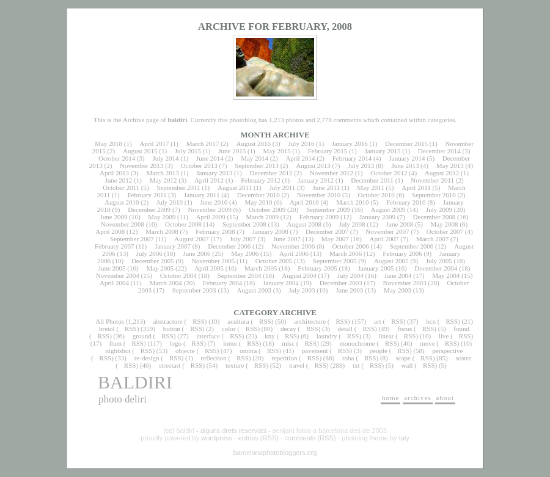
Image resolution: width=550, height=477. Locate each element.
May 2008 (444, 224)
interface (207, 336)
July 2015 (188, 151)
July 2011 (282, 187)
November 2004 (117, 275)
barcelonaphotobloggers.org (275, 452)
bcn (431, 321)
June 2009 (114, 216)
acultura (238, 321)
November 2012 (331, 173)
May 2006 (244, 253)
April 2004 (114, 282)
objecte (185, 350)
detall (345, 328)
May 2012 (163, 180)
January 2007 (173, 246)
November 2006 (293, 246)
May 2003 (397, 290)
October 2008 (183, 224)
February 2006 (402, 253)
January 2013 (214, 173)
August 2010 (122, 202)
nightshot (117, 350)
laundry (327, 336)
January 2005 (376, 268)
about (445, 397)
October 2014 (116, 158)
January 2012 (316, 180)
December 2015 (406, 143)
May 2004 (446, 275)
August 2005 (391, 260)
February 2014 (352, 158)
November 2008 (122, 224)
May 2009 (161, 216)
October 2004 (178, 275)
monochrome (357, 343)
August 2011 (235, 187)
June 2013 (405, 165)
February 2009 (319, 216)
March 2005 (260, 268)
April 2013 (114, 173)
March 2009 (262, 216)
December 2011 (372, 180)
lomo (230, 343)
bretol (107, 328)
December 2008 (434, 216)
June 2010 (213, 202)
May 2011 (370, 187)
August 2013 (313, 165)
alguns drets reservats (233, 430)
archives (417, 397)
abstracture (168, 321)
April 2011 (416, 187)
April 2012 (209, 180)
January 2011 (202, 194)
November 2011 (432, 180)
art (377, 321)
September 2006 (412, 246)
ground (142, 336)
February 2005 (317, 268)
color (229, 328)
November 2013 (141, 165)
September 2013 (257, 165)
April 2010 (304, 202)
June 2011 (326, 187)
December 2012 (270, 173)
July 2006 (149, 253)
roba (348, 358)
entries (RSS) (258, 438)
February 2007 (114, 246)
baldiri (135, 382)
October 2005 (273, 260)
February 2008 (215, 231)
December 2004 (435, 268)
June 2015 (232, 151)
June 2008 (399, 224)
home (390, 397)
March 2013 (162, 173)
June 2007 (287, 238)
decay (288, 328)
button (171, 328)
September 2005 (335, 260)
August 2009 (388, 209)
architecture (310, 321)
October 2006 (350, 246)
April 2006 (294, 253)
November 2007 (387, 231)
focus (405, 328)
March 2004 (165, 282)
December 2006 (229, 246)
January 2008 (270, 231)
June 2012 (118, 180)
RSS (199, 321)
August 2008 (304, 224)
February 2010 (405, 202)
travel (296, 365)
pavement (315, 350)
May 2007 (335, 238)
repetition (284, 358)
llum (115, 343)
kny (270, 336)
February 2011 (146, 194)
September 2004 (240, 275)
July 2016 (301, 143)
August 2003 (254, 290)
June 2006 (197, 253)
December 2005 (152, 260)
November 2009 (209, 209)
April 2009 (211, 216)
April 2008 (110, 231)
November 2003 (405, 282)
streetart (169, 365)
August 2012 (442, 173)
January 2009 (377, 216)
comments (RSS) (310, 438)
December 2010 (258, 194)
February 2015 (327, 151)
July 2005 (439, 260)
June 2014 (210, 158)
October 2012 (388, 173)
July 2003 (301, 290)
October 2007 (445, 231)
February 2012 (260, 180)
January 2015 (383, 151)
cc (169, 430)
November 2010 (318, 194)
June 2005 (112, 268)
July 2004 (350, 275)
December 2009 (149, 209)
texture (235, 365)
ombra (248, 350)
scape (402, 358)
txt (356, 365)
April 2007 (384, 238)
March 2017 (202, 143)
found (461, 328)
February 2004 (222, 282)
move (427, 343)
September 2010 (434, 194)
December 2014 (439, 151)
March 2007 (432, 238)
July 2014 (165, 158)
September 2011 (178, 187)
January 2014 (407, 158)
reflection (214, 358)
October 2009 (267, 209)
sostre (463, 358)
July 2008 (352, 224)
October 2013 (199, 165)
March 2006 (345, 253)
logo (176, 343)
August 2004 (299, 275)
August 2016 (254, 143)
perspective (447, 350)
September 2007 (132, 238)
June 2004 (398, 275)
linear (386, 336)
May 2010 (259, 202)
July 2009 (439, 209)
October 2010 (376, 194)
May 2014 (254, 158)
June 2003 (349, 290)
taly (404, 438)
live (444, 336)
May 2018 (108, 143)
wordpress (216, 438)
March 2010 (352, 202)
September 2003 (194, 290)
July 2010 (169, 202)
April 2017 (154, 143)
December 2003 (341, 282)
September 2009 (328, 209)
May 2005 (160, 268)
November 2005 (213, 260)
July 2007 (243, 238)
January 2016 (350, 143)
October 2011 (121, 187)
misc (288, 343)
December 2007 (327, 231)
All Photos (109, 321)
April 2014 (300, 158)
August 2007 (191, 238)
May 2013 (450, 165)
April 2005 (209, 268)
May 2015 (276, 151)
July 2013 (361, 165)
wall (407, 365)
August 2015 (140, 151)
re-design (147, 358)
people (378, 350)
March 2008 (161, 231)
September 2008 (244, 224)
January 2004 (281, 282)
